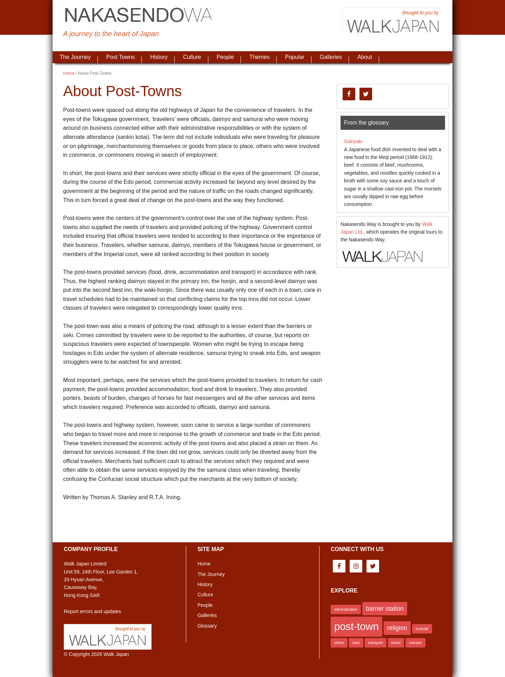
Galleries (207, 615)
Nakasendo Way (143, 16)
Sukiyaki (353, 141)
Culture (205, 594)
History (205, 584)
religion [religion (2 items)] (397, 627)
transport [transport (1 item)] (375, 643)
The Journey (211, 574)
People (205, 605)
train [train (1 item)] (356, 643)
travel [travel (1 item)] (395, 643)
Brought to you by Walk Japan (389, 23)
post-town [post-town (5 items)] (356, 626)
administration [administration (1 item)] (345, 609)
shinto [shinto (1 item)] (339, 643)
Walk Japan (116, 654)
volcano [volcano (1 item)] (415, 643)
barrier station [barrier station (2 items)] (385, 608)
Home (203, 564)
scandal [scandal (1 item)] (422, 628)
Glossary (207, 626)
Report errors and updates (92, 611)
